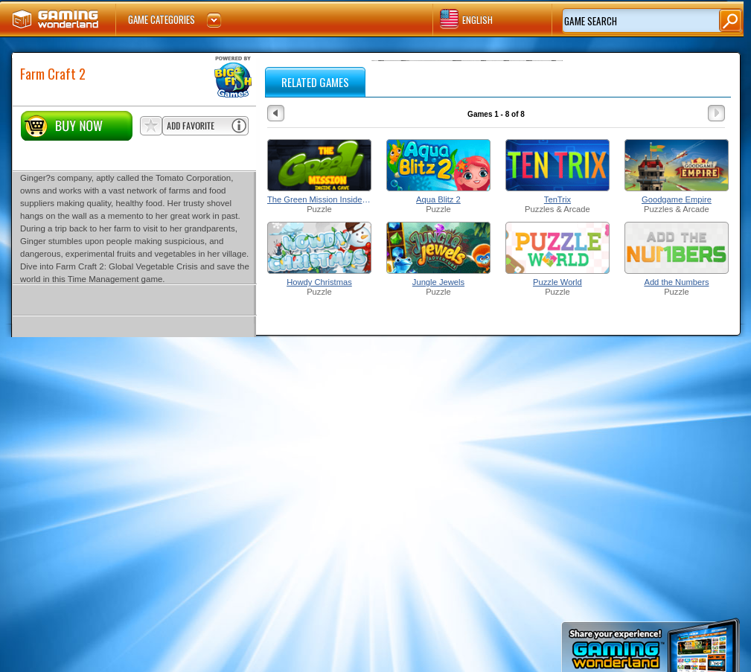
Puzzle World (557, 282)
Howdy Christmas (319, 282)
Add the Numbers (676, 282)
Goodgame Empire (677, 199)
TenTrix (557, 199)
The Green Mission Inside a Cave (319, 199)
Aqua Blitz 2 (438, 199)
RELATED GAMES (315, 82)
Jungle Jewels (438, 282)
